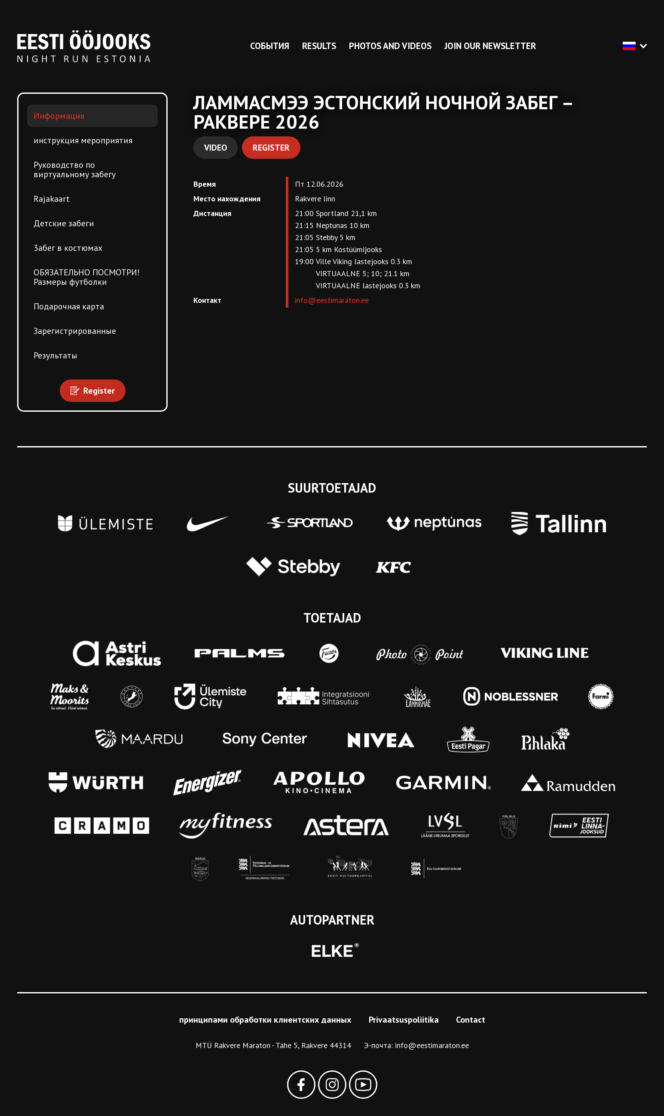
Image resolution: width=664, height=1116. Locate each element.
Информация (59, 115)
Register (271, 147)
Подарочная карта (69, 306)
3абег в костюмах (68, 247)
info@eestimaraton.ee (332, 300)
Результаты (55, 355)
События (269, 46)
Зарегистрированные (75, 330)
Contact (470, 1019)
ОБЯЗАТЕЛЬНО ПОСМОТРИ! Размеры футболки (87, 277)
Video (215, 147)
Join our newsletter (490, 46)
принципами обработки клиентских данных (265, 1019)
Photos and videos (390, 46)
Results (319, 46)
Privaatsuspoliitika (404, 1019)
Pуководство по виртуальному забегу (75, 169)
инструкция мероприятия (83, 140)
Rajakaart (52, 198)
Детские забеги (64, 223)
